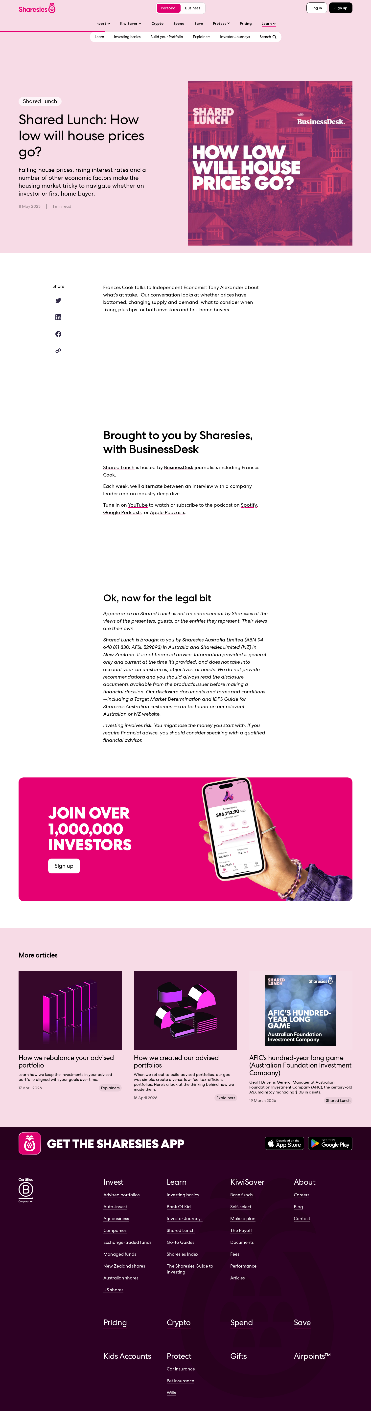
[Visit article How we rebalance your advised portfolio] (70, 1031)
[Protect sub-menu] (221, 24)
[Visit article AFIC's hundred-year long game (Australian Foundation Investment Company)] (300, 1037)
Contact (302, 1218)
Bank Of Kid (179, 1206)
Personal (169, 8)
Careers (301, 1195)
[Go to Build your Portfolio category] (166, 37)
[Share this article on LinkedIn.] (58, 317)
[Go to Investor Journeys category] (235, 37)
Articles (237, 1278)
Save (198, 23)
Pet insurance (180, 1381)
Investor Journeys (185, 1218)
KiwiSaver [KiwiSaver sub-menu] (130, 23)
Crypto (157, 23)
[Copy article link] (58, 350)
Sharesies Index (182, 1254)
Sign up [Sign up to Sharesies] (64, 865)
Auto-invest (115, 1206)
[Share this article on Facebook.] (58, 334)
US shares (113, 1290)
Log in (317, 8)
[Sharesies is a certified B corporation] (26, 1191)
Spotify (249, 505)
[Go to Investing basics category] (127, 37)
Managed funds (119, 1254)
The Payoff (241, 1230)
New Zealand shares (124, 1266)
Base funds (241, 1195)
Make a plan (242, 1218)
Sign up (340, 8)
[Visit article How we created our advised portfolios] (185, 1036)
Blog (298, 1206)
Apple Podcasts (167, 512)
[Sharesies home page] (37, 8)
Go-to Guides (180, 1242)
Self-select (240, 1206)
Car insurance (181, 1369)
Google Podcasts (122, 512)
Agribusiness (116, 1218)
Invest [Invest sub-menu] (102, 23)
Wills (171, 1392)
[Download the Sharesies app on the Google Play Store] (330, 1144)
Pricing (246, 23)
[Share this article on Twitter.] (58, 300)
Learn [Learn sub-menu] (269, 23)
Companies (115, 1230)
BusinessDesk (178, 467)
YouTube (138, 505)
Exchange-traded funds (127, 1242)
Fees (234, 1254)
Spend (179, 23)
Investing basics (183, 1195)
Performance (243, 1266)
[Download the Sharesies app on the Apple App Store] (284, 1144)
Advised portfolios (121, 1195)
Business (192, 8)
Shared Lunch (119, 467)
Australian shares (121, 1278)
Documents (242, 1242)
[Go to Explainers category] (201, 37)
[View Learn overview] (99, 37)
